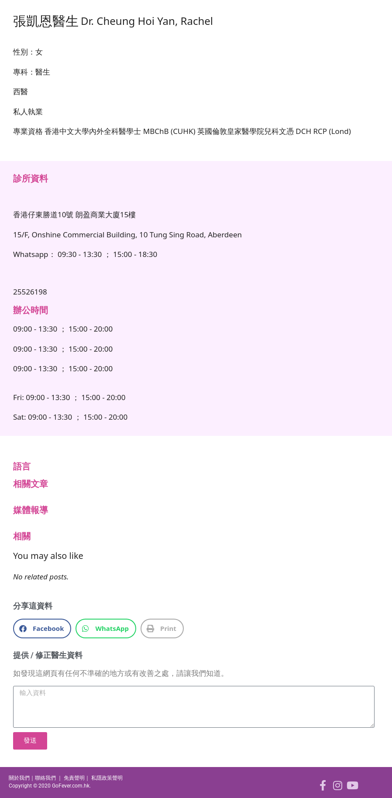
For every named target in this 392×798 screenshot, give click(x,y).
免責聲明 (74, 778)
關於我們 (19, 778)
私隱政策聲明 (107, 778)
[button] (42, 628)
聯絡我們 (45, 778)
